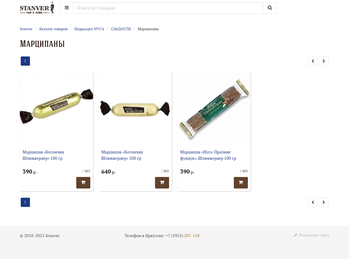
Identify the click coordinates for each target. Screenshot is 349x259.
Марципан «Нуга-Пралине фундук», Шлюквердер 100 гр (208, 155)
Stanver (26, 29)
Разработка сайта (311, 235)
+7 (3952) (182, 235)
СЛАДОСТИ (121, 29)
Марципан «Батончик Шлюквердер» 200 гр (122, 155)
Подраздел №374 (89, 29)
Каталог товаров (53, 29)
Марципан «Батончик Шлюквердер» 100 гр (43, 155)
